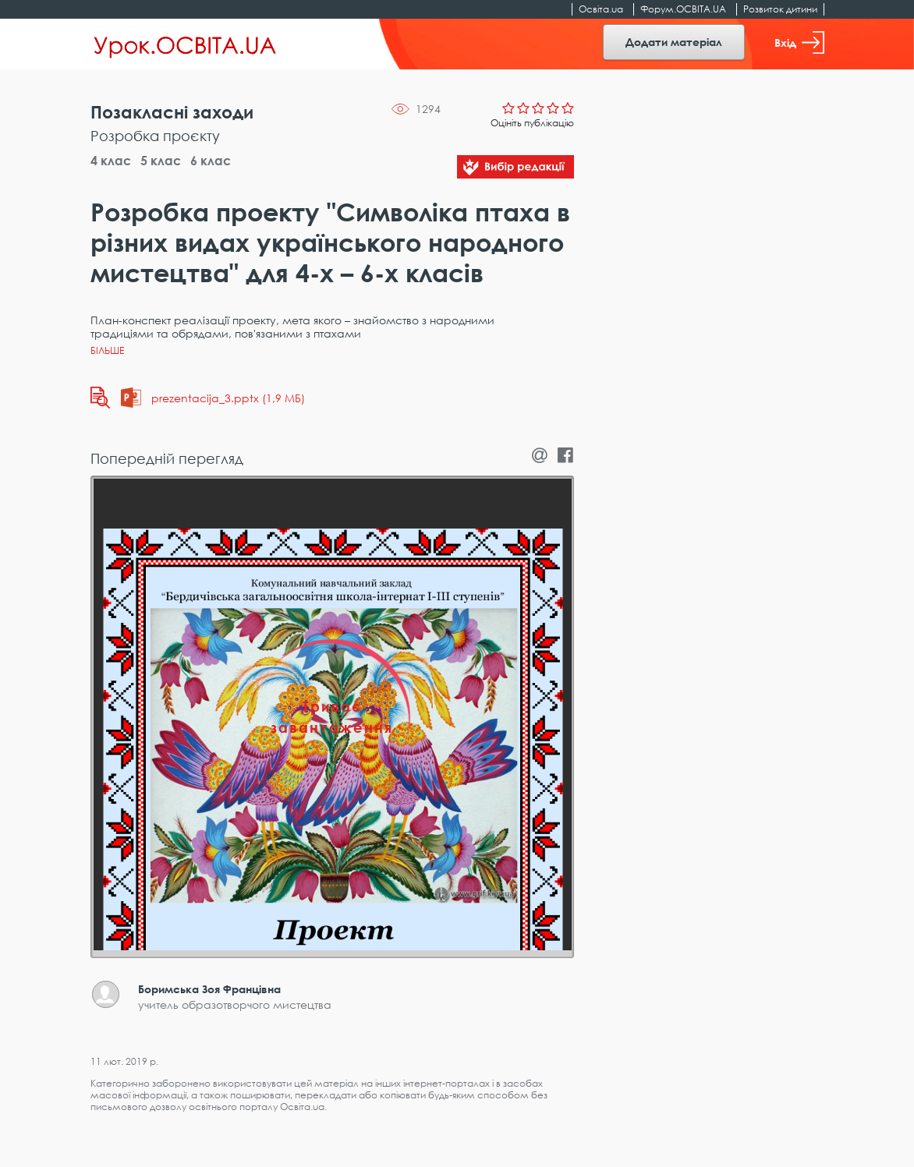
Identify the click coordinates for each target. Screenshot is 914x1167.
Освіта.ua (601, 9)
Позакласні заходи (171, 111)
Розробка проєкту (155, 135)
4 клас (110, 160)
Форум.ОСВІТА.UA (683, 9)
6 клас (210, 160)
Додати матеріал (673, 41)
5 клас (160, 160)
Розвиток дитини (780, 9)
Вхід (799, 42)
